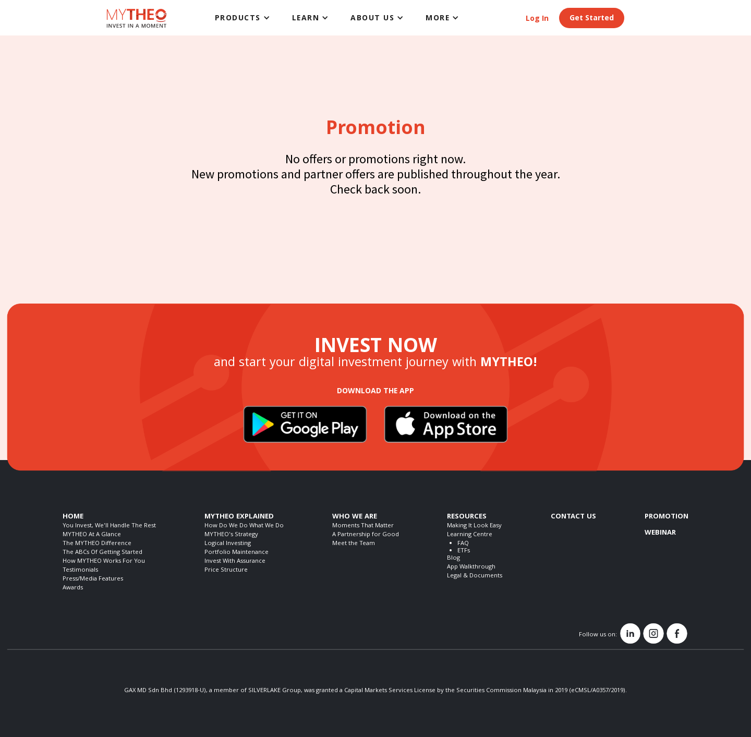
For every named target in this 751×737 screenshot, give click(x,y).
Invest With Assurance (234, 561)
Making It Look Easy (474, 526)
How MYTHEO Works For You (104, 561)
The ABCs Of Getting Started (102, 552)
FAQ (463, 543)
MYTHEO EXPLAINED (239, 517)
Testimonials (80, 570)
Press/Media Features (93, 579)
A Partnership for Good (365, 534)
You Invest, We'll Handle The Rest (109, 526)
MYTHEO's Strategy (231, 534)
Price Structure (226, 570)
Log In (537, 19)
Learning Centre (469, 534)
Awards (73, 588)
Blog (453, 558)
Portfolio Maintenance (236, 552)
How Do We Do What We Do (244, 526)
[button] (243, 17)
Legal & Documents (474, 576)
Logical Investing (227, 543)
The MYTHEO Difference (97, 543)
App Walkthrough (471, 567)
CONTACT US (573, 517)
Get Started (592, 19)
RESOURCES (467, 517)
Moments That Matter (363, 526)
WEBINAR (660, 533)
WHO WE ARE (354, 517)
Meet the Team (353, 543)
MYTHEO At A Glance (92, 534)
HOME (73, 517)
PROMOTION (666, 517)
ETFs (463, 551)
